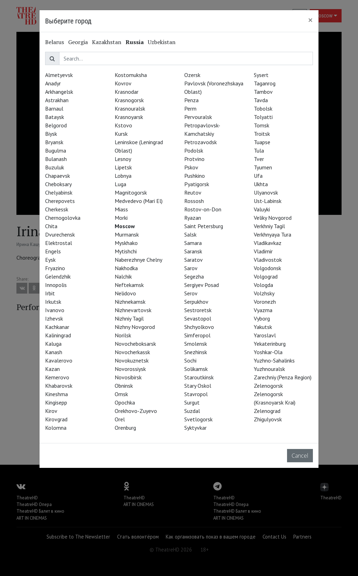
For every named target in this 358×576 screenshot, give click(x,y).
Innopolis (56, 284)
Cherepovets (60, 200)
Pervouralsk (198, 116)
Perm (190, 108)
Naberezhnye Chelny (138, 259)
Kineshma (56, 394)
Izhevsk (54, 318)
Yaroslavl (265, 335)
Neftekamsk (129, 284)
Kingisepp (56, 402)
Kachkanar (57, 326)
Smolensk (195, 343)
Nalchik (123, 276)
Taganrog (264, 83)
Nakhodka (126, 268)
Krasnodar (126, 91)
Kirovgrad (56, 419)
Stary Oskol (197, 385)
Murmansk (127, 234)
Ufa (258, 175)
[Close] (310, 20)
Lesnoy (123, 158)
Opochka (125, 402)
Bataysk (54, 116)
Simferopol (197, 335)
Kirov (51, 410)
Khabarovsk (58, 385)
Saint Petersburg (203, 226)
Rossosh (194, 200)
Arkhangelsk (59, 91)
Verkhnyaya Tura (272, 234)
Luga (120, 184)
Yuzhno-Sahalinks (274, 360)
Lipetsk (123, 167)
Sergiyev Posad (201, 284)
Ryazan (192, 217)
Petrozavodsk (200, 142)
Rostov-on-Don (202, 209)
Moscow (125, 226)
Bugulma (55, 150)
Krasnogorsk (129, 100)
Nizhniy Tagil (129, 318)
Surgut (192, 402)
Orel (120, 419)
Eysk (50, 259)
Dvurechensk (60, 234)
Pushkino (194, 175)
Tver (259, 158)
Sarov (191, 268)
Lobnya (123, 175)
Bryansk (54, 142)
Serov (191, 293)
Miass (121, 209)
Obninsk (124, 385)
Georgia (78, 42)
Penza (191, 100)
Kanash (53, 352)
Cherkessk (56, 209)
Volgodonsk (267, 268)
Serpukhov (196, 301)
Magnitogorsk (131, 192)
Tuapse (262, 142)
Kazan (52, 368)
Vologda (263, 284)
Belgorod (56, 125)
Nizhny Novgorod (135, 326)
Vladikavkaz (267, 242)
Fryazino (55, 268)
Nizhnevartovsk (133, 310)
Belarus (54, 42)
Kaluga (53, 343)
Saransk (193, 251)
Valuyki (262, 209)
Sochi (190, 360)
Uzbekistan (162, 42)
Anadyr (53, 83)
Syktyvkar (195, 427)
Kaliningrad (58, 335)
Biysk (51, 133)
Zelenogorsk (268, 385)
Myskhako (126, 242)
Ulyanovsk (266, 192)
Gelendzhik (58, 276)
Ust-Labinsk (267, 200)
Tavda (261, 100)
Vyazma (263, 310)
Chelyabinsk (58, 192)
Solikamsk (196, 368)
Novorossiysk (130, 368)
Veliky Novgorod (273, 217)
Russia (135, 42)
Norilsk (123, 335)
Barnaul (54, 108)
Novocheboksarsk (135, 343)
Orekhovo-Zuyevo (136, 410)
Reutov (192, 192)
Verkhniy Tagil (269, 226)
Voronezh (265, 301)
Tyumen (263, 167)
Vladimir (263, 251)
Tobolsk (263, 108)
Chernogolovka (62, 217)
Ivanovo (54, 310)
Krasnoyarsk (129, 116)
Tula (259, 150)
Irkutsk (53, 301)
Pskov (191, 167)
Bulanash (56, 158)
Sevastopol (197, 318)
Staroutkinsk (199, 377)
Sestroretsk (198, 310)
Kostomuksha (131, 74)
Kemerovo (57, 377)
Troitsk (262, 133)
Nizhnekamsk (130, 301)
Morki (121, 217)
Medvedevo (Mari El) (139, 200)
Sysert (261, 74)
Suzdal (192, 410)
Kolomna (55, 427)
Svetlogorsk (198, 419)
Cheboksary (58, 184)
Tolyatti (263, 116)
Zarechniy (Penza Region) (283, 377)
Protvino (194, 158)
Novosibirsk (128, 377)
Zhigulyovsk (268, 419)
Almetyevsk (59, 74)
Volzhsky (264, 293)
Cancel (300, 455)
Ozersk (192, 74)
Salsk (190, 234)
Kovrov (123, 83)
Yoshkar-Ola (268, 352)
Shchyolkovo (199, 326)
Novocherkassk (132, 352)
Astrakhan (57, 100)
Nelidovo (125, 293)
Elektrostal (58, 242)
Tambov (263, 91)
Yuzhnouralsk (269, 368)
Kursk (121, 133)
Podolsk (193, 150)
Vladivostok (268, 259)
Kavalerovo (58, 360)
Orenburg (125, 427)
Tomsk (261, 125)
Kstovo (123, 125)
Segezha (194, 276)
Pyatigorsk (196, 184)
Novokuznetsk (132, 360)
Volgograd (266, 276)
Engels (53, 251)
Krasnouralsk (130, 108)
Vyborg (262, 318)
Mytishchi (126, 251)
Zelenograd (267, 410)
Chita (51, 226)
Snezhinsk (195, 352)
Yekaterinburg (270, 343)
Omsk (121, 394)
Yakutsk (263, 326)
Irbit (50, 293)
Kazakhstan (106, 42)
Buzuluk (54, 167)
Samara (193, 242)
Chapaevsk (57, 175)
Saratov (193, 259)
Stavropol (196, 394)
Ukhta (261, 184)
